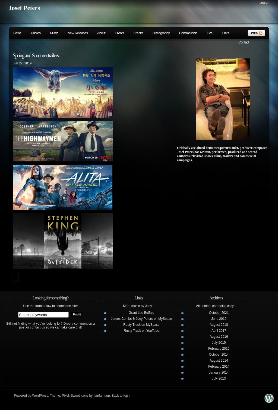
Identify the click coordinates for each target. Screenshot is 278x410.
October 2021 (219, 313)
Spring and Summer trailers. (36, 55)
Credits (138, 33)
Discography (161, 33)
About (101, 33)
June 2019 (218, 319)
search (264, 3)
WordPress (40, 396)
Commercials (188, 33)
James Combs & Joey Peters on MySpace (141, 319)
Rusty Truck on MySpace (141, 325)
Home (17, 33)
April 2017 (218, 331)
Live (209, 33)
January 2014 (219, 372)
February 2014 (218, 366)
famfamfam (101, 396)
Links (225, 33)
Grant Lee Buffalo (141, 313)
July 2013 (219, 378)
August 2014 (219, 360)
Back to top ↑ (121, 396)
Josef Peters (24, 8)
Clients (119, 33)
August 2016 (219, 337)
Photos (36, 33)
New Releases (78, 33)
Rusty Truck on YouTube (141, 331)
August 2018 (219, 325)
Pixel (65, 396)
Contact (243, 42)
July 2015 (219, 343)
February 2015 (218, 348)
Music (54, 33)
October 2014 (219, 354)
